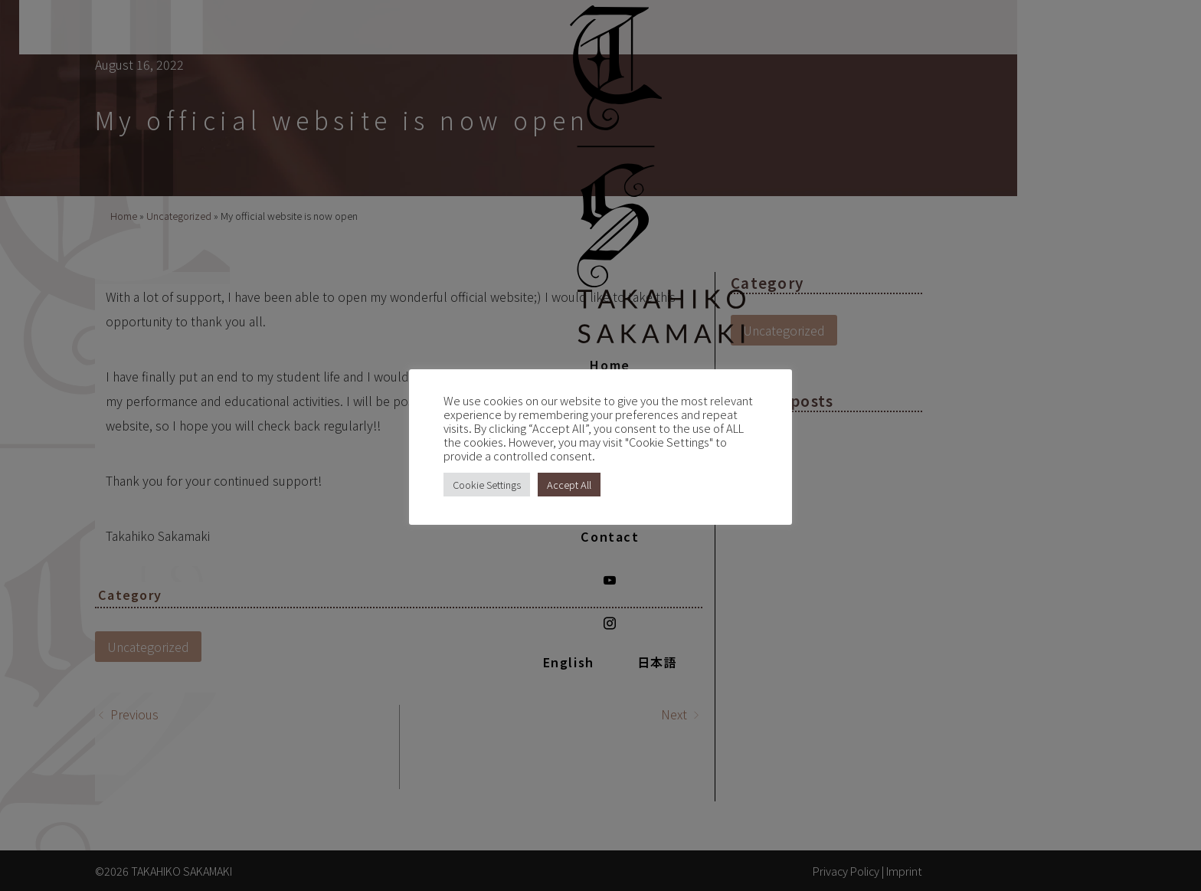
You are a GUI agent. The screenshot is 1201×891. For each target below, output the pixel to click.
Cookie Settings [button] (487, 484)
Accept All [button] (569, 484)
